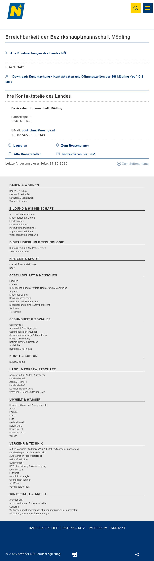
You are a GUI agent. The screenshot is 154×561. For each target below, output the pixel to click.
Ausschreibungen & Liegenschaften (28, 503)
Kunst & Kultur (17, 361)
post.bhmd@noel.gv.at (38, 130)
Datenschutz (73, 528)
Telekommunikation (19, 251)
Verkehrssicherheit (19, 486)
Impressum (98, 528)
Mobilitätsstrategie (19, 476)
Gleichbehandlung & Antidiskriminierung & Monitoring (38, 287)
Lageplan (20, 145)
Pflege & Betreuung (19, 338)
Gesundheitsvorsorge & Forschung (28, 335)
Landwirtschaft (17, 385)
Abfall (12, 408)
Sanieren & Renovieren (21, 197)
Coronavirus (16, 324)
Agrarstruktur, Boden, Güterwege (27, 375)
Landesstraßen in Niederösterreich (27, 452)
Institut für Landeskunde (22, 227)
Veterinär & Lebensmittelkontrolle (27, 391)
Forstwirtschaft (17, 378)
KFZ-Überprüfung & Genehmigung (27, 466)
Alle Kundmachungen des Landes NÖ (38, 53)
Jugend (13, 291)
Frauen (13, 284)
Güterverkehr (16, 462)
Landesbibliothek (18, 224)
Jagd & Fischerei (18, 381)
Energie (13, 411)
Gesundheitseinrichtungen (23, 331)
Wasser (13, 435)
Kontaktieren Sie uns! (78, 154)
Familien (13, 280)
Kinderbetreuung (18, 294)
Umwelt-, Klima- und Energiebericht (28, 405)
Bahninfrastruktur (19, 459)
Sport (12, 267)
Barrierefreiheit (44, 528)
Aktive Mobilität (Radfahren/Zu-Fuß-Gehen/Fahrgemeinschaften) (44, 449)
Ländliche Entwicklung (21, 388)
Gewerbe (14, 506)
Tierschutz (15, 311)
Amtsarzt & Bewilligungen (23, 328)
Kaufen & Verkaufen (19, 194)
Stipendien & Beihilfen (21, 231)
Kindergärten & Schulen (22, 217)
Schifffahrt (15, 483)
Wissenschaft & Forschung (23, 234)
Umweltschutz (16, 432)
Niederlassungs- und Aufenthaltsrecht (29, 304)
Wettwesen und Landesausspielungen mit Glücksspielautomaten (43, 510)
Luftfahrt (14, 472)
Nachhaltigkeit (16, 422)
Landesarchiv (16, 221)
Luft (11, 418)
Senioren (14, 308)
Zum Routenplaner (75, 145)
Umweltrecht (16, 429)
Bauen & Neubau (18, 190)
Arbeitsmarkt (16, 499)
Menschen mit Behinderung (24, 301)
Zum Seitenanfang (133, 164)
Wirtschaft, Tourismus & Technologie (29, 513)
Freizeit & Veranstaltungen (23, 264)
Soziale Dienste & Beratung (23, 341)
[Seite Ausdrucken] (74, 555)
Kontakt (118, 528)
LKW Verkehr (16, 469)
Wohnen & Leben (18, 201)
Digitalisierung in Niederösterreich (27, 247)
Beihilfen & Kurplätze (20, 348)
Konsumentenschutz (20, 298)
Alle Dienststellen (27, 154)
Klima (12, 415)
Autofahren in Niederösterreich (26, 455)
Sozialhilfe (14, 345)
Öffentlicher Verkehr (20, 479)
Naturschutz (15, 425)
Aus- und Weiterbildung (22, 214)
